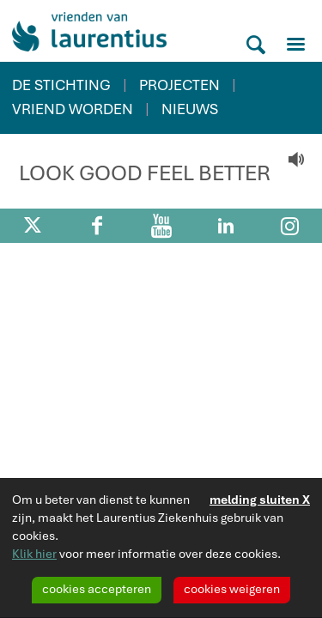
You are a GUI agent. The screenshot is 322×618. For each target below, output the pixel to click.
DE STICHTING (61, 85)
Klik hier (34, 553)
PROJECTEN (179, 85)
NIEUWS (189, 109)
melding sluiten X (260, 499)
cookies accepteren (96, 589)
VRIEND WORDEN (72, 109)
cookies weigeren (232, 589)
